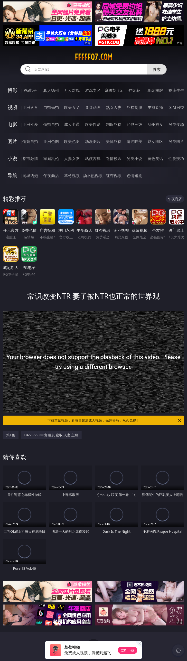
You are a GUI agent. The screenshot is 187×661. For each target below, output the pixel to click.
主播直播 (155, 107)
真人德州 (51, 90)
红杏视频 (114, 175)
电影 (12, 124)
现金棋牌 (155, 90)
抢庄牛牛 (176, 90)
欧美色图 (72, 141)
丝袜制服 (134, 107)
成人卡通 (72, 124)
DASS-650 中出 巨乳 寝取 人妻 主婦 (51, 435)
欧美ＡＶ (72, 107)
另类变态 (176, 124)
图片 (12, 141)
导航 (12, 175)
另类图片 (176, 141)
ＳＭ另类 (176, 107)
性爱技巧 (176, 158)
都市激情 (30, 158)
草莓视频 (72, 175)
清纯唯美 (134, 141)
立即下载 (127, 650)
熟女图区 (155, 141)
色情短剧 (134, 175)
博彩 (12, 90)
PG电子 (30, 90)
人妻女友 (72, 158)
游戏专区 (93, 90)
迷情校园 (114, 158)
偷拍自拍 (51, 124)
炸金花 (134, 90)
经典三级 (134, 124)
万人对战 (72, 90)
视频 (12, 107)
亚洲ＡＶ (30, 107)
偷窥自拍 (30, 141)
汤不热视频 (93, 175)
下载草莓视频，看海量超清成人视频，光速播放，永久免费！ (114, 420)
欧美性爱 (93, 124)
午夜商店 (51, 175)
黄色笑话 (155, 158)
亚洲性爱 (30, 124)
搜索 (157, 69)
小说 (12, 158)
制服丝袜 (114, 124)
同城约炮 (30, 175)
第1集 (10, 435)
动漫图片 (93, 141)
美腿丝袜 (114, 141)
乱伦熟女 (155, 124)
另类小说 (134, 158)
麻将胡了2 (113, 90)
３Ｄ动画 (93, 107)
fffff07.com (93, 57)
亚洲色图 (51, 141)
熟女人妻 (114, 107)
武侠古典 (93, 158)
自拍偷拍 (51, 107)
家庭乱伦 (51, 158)
